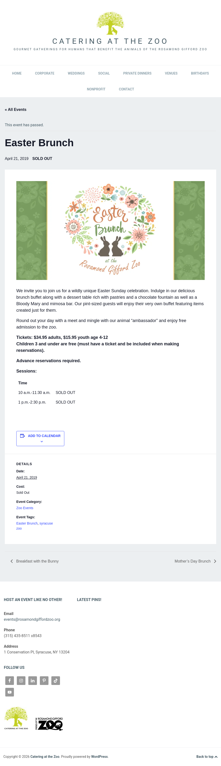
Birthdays (200, 73)
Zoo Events (24, 508)
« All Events (15, 110)
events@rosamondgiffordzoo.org (32, 619)
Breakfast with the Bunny (37, 561)
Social (104, 73)
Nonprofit (96, 89)
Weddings (76, 73)
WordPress (99, 757)
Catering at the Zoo (110, 41)
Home (17, 73)
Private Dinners (137, 73)
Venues (171, 73)
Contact (126, 89)
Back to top (207, 757)
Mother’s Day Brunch (193, 561)
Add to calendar (44, 436)
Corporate (44, 73)
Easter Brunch (27, 523)
